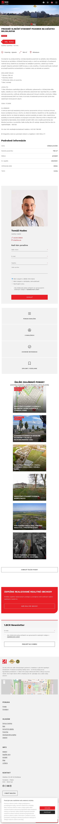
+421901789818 (18, 237)
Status (3, 156)
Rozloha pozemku (7, 151)
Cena (3, 146)
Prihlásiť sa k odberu (29, 644)
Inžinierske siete (6, 166)
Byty (3, 726)
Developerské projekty (9, 735)
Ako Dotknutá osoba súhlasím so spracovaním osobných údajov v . (29, 288)
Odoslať (29, 297)
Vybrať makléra (10, 793)
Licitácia (5, 763)
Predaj (4, 706)
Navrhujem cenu (18, 284)
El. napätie (4, 161)
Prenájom (5, 709)
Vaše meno (14, 249)
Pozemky (5, 732)
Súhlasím (47, 808)
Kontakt (4, 757)
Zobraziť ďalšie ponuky (29, 569)
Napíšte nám (6, 754)
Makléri (4, 751)
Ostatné (4, 737)
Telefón (13, 263)
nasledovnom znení (32, 289)
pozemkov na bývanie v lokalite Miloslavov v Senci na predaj (29, 384)
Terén (3, 171)
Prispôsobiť (47, 812)
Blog (3, 760)
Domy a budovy (7, 723)
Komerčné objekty (8, 729)
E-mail (13, 256)
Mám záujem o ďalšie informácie (24, 279)
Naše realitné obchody (29, 606)
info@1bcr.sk (17, 240)
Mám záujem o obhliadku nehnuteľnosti (26, 281)
